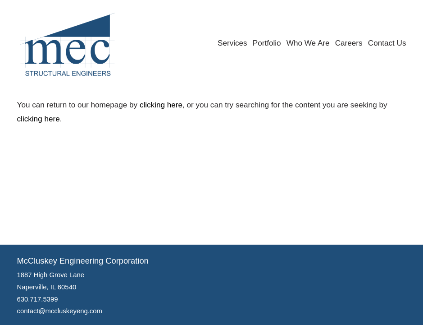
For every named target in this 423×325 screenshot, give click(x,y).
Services (232, 43)
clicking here (161, 105)
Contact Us (387, 43)
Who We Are (308, 43)
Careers (349, 43)
